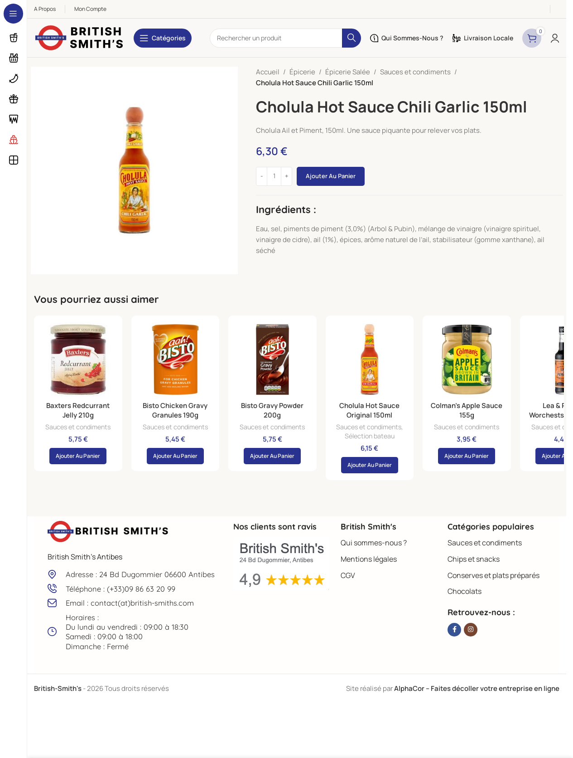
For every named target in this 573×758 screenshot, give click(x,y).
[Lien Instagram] (470, 630)
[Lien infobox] (136, 574)
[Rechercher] (285, 38)
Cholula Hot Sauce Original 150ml (369, 410)
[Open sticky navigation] (162, 38)
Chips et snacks (474, 559)
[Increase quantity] (286, 176)
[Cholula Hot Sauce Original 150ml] (369, 359)
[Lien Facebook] (454, 630)
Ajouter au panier (331, 176)
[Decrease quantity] (261, 176)
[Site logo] (79, 37)
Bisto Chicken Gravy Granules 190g (175, 410)
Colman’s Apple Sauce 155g (466, 410)
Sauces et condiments (415, 72)
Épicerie (302, 72)
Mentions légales (369, 559)
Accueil (267, 72)
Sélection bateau (370, 436)
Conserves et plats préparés (493, 575)
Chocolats (465, 591)
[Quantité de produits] (274, 176)
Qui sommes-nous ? (374, 543)
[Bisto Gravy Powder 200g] (272, 359)
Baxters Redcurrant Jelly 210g (78, 410)
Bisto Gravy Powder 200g (272, 410)
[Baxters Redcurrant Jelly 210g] (78, 359)
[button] (77, 456)
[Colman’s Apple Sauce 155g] (466, 359)
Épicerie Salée (347, 72)
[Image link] (108, 531)
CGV (348, 575)
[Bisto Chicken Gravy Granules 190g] (175, 359)
